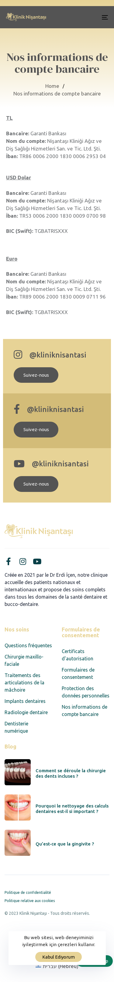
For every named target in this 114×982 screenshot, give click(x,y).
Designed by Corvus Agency (33, 921)
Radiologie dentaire (26, 712)
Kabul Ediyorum (58, 957)
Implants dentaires (25, 701)
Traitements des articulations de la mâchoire (24, 683)
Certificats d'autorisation (77, 654)
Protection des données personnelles (85, 692)
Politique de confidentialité (28, 892)
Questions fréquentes (28, 645)
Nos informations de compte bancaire (84, 710)
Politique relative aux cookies (30, 901)
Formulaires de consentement (78, 673)
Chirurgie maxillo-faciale (24, 660)
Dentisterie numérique (16, 727)
